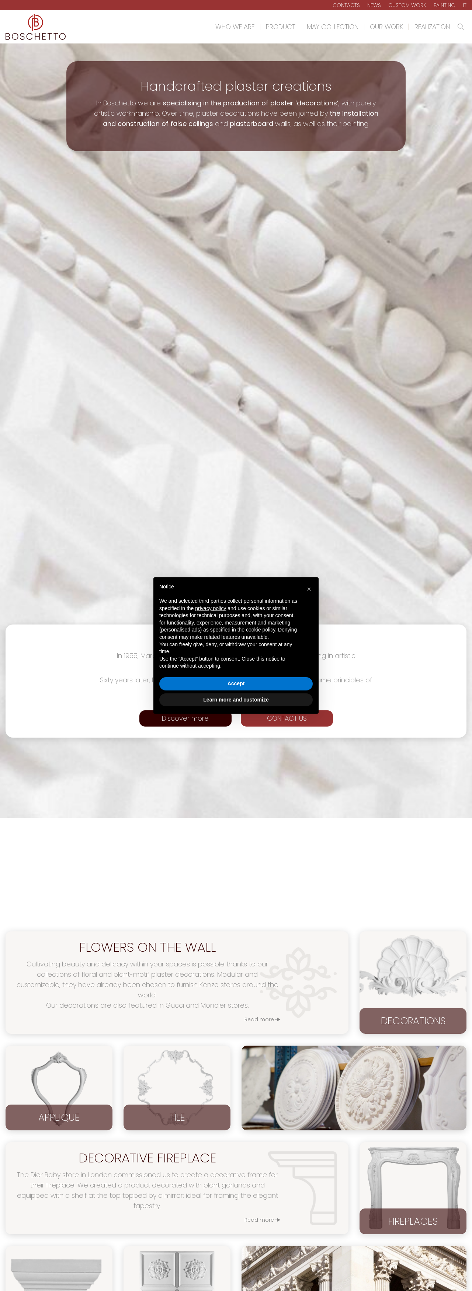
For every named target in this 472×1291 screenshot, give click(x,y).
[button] (309, 589)
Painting (444, 5)
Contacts (346, 5)
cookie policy (260, 630)
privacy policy (210, 608)
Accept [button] (236, 683)
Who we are (234, 27)
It (464, 5)
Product (280, 27)
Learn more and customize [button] (235, 700)
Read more (259, 1220)
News (374, 5)
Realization (432, 27)
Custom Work (407, 5)
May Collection (332, 27)
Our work (386, 27)
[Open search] (460, 27)
